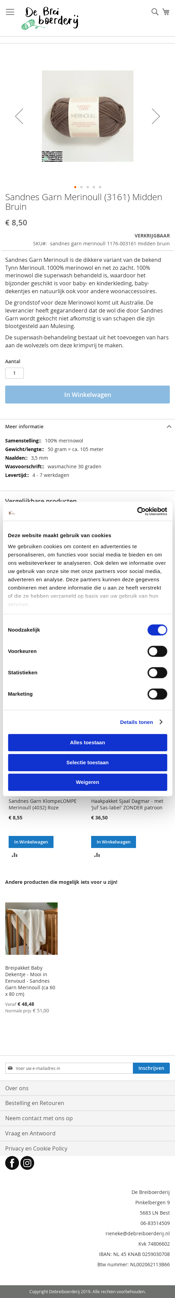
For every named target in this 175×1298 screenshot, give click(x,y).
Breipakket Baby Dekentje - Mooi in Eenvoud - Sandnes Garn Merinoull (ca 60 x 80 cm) (30, 980)
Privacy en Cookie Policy (36, 1148)
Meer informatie (24, 426)
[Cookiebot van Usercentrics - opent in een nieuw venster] (137, 511)
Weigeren (87, 782)
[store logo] (50, 18)
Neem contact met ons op (39, 1118)
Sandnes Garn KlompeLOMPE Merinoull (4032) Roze (43, 804)
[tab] (87, 426)
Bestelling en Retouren (34, 1103)
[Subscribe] (151, 1068)
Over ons (17, 1088)
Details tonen (136, 722)
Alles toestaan (87, 742)
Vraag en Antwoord (30, 1133)
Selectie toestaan (87, 762)
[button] (19, 116)
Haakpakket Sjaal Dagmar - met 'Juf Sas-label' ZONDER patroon (127, 804)
